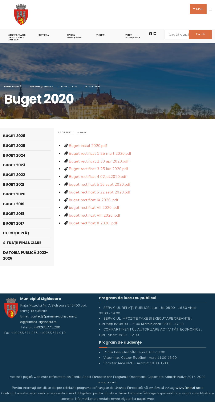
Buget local (69, 86)
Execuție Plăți (17, 233)
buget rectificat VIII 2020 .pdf (94, 215)
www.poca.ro (107, 382)
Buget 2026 (14, 135)
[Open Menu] (210, 9)
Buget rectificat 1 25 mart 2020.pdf (100, 153)
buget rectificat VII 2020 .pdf (94, 207)
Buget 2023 (14, 165)
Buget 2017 (13, 223)
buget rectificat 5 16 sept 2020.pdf (99, 184)
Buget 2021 (13, 184)
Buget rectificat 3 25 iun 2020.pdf (98, 168)
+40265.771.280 (47, 327)
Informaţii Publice (41, 86)
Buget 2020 (92, 86)
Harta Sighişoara (74, 36)
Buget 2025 (14, 145)
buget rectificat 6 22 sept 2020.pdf (99, 192)
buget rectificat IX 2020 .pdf (93, 200)
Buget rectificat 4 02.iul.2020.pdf (97, 176)
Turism (100, 35)
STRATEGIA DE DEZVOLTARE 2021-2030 (16, 37)
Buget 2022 (14, 174)
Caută (200, 34)
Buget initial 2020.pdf (88, 145)
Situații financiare (22, 242)
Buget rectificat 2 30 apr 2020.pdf (99, 161)
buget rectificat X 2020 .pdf (93, 223)
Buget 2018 (13, 213)
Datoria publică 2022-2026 (25, 255)
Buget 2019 (13, 204)
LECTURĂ (43, 35)
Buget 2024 (14, 155)
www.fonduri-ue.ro (189, 387)
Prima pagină (12, 86)
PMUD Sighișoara (132, 36)
